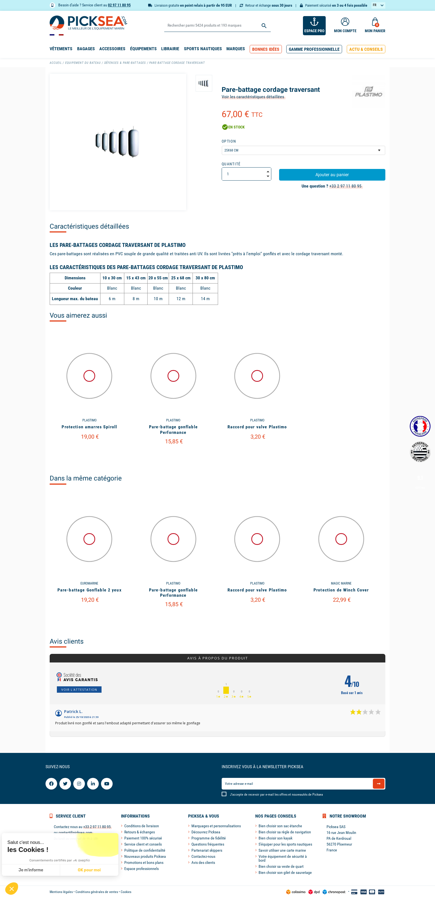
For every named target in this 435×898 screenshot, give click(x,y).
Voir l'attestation (79, 689)
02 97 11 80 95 (119, 5)
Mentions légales (61, 892)
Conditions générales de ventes (96, 892)
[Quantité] (246, 174)
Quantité (231, 164)
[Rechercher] (217, 25)
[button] (266, 49)
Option (229, 141)
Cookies (126, 892)
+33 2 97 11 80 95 (345, 186)
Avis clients (67, 641)
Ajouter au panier (332, 174)
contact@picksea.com (75, 832)
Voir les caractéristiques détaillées (253, 96)
